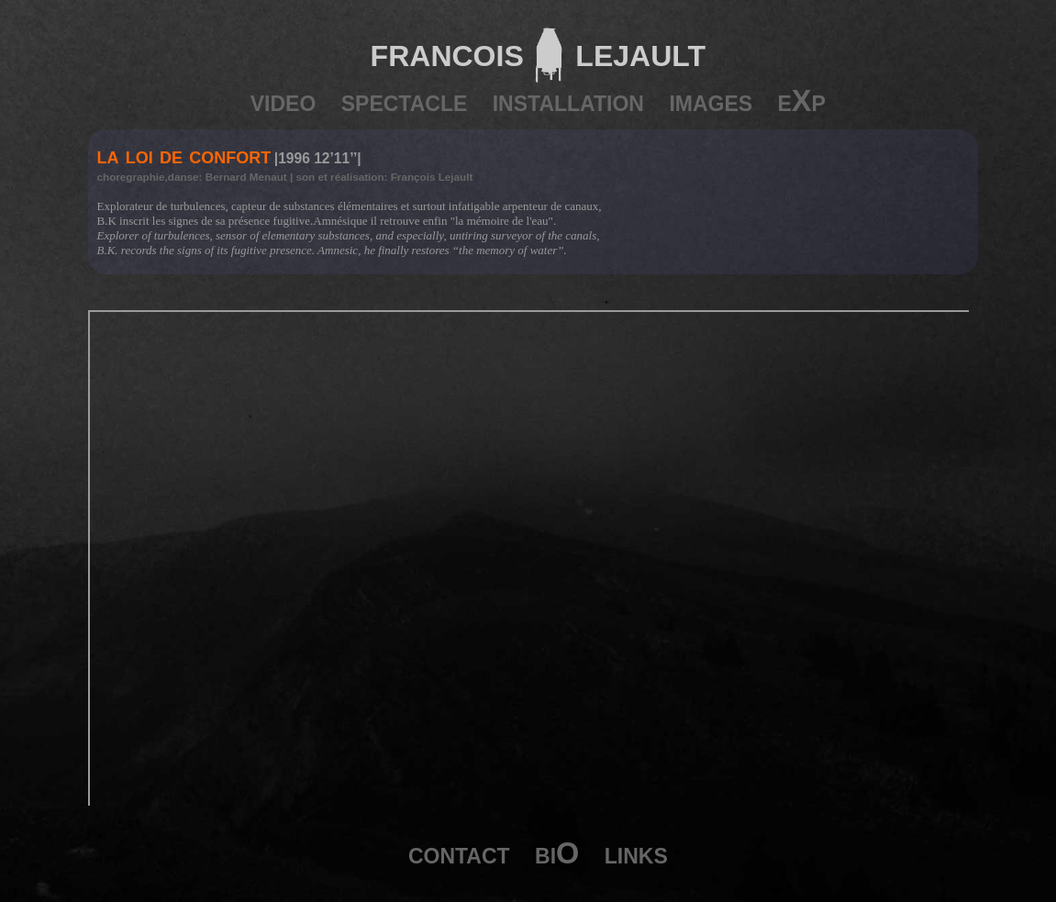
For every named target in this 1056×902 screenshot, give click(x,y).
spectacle (404, 100)
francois (447, 51)
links (636, 853)
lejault (635, 51)
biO (557, 853)
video (283, 100)
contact (459, 853)
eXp (802, 100)
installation (568, 100)
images (710, 100)
